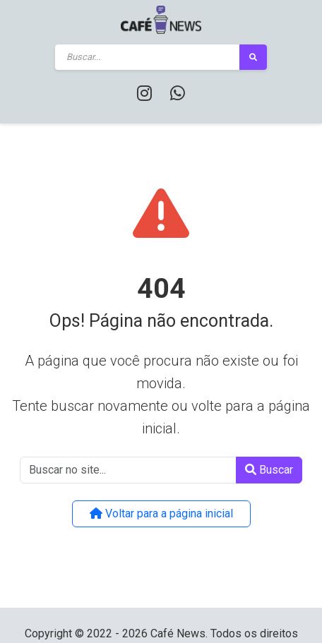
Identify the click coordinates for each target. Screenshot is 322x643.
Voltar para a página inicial (161, 513)
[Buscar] (147, 57)
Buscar (269, 469)
